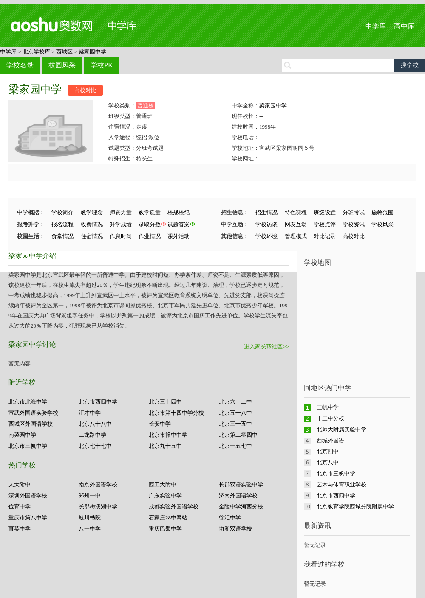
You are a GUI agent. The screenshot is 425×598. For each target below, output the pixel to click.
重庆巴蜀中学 (165, 528)
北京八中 (328, 462)
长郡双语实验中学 (241, 484)
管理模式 (296, 236)
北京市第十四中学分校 (176, 413)
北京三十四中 (165, 402)
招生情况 (266, 212)
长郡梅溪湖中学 (98, 506)
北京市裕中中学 (168, 435)
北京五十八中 (235, 413)
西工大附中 (162, 484)
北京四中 (328, 451)
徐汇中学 (230, 517)
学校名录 (20, 65)
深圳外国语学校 (27, 495)
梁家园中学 (92, 51)
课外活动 (178, 236)
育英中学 (19, 528)
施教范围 (382, 212)
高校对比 (85, 90)
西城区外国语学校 (30, 424)
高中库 (404, 26)
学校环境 (266, 236)
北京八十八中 (95, 424)
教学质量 (150, 212)
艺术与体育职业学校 (341, 484)
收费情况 (92, 224)
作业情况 (150, 236)
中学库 (376, 26)
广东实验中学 (165, 495)
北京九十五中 (165, 446)
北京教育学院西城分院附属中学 (355, 506)
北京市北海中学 (27, 402)
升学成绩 (121, 224)
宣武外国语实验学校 (33, 413)
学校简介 (62, 212)
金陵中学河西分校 (241, 506)
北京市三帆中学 (27, 446)
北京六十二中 (235, 402)
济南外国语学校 (238, 495)
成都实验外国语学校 (173, 506)
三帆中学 (328, 407)
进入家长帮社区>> (266, 346)
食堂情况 (62, 236)
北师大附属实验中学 (341, 429)
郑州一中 (90, 495)
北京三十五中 (235, 424)
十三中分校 (330, 418)
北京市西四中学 (98, 402)
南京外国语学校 (98, 484)
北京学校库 (36, 51)
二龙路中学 (92, 435)
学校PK (102, 65)
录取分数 (150, 224)
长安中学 (160, 424)
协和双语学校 (235, 528)
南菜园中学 (22, 435)
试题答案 (178, 224)
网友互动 (296, 224)
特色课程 (296, 212)
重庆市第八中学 (27, 517)
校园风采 (62, 65)
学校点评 (325, 224)
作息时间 (121, 236)
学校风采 (382, 224)
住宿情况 (92, 236)
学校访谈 (266, 224)
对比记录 (325, 236)
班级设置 (325, 212)
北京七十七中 (95, 446)
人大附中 (19, 484)
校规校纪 (178, 212)
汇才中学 (90, 413)
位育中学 (19, 506)
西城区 (64, 51)
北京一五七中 (235, 446)
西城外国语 (330, 440)
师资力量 (121, 212)
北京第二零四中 (238, 435)
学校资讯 (354, 224)
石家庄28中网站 (168, 517)
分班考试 (354, 212)
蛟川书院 (90, 517)
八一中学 (90, 528)
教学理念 (92, 212)
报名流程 (62, 224)
